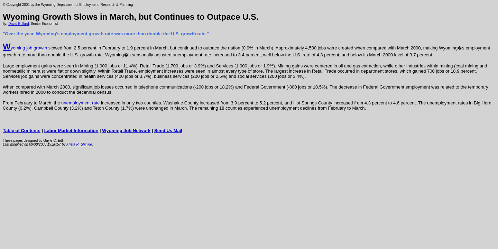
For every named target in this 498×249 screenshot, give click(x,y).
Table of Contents (21, 130)
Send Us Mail (168, 130)
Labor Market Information (71, 130)
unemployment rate (80, 102)
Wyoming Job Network (126, 130)
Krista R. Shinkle (79, 144)
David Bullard (18, 24)
